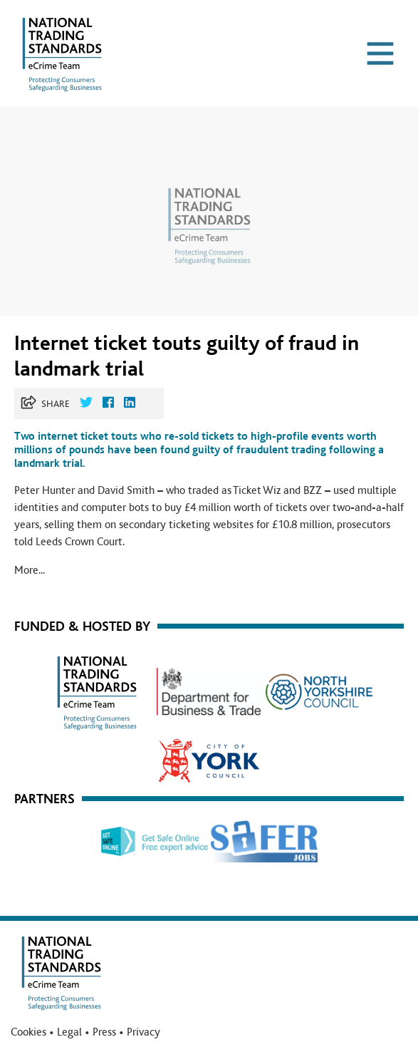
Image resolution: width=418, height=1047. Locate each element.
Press (104, 1032)
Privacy (143, 1032)
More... (29, 570)
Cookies (28, 1032)
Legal (69, 1032)
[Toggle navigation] (380, 53)
